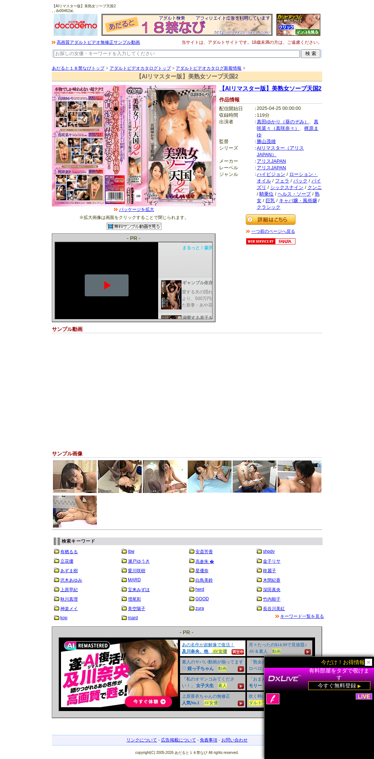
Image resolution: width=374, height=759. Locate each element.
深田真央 (271, 589)
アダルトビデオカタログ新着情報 (208, 68)
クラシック (268, 207)
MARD (134, 579)
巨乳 (270, 200)
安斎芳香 (204, 551)
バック (300, 181)
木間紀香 (271, 580)
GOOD (202, 598)
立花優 (66, 561)
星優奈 (202, 570)
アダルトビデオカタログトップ (140, 68)
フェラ (282, 181)
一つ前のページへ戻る (273, 231)
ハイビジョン (271, 174)
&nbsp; (187, 674)
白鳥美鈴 (204, 580)
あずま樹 (69, 570)
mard (133, 617)
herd (199, 589)
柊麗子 (269, 570)
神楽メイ (69, 608)
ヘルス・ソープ (294, 194)
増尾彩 (134, 599)
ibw (131, 551)
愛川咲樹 (136, 570)
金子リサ (271, 561)
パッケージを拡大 (136, 209)
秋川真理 (69, 599)
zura (199, 608)
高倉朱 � (204, 561)
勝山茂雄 (266, 141)
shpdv (269, 551)
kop (63, 617)
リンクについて (141, 740)
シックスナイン (287, 187)
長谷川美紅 (274, 608)
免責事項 (208, 740)
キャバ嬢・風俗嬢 (298, 200)
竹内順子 (271, 599)
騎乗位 (266, 194)
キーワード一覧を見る (302, 616)
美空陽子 (136, 608)
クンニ (315, 187)
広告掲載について (178, 740)
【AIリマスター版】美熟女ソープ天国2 (270, 88)
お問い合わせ (234, 740)
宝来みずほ (139, 589)
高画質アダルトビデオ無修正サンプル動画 (98, 42)
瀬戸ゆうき (139, 561)
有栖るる (69, 551)
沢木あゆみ (71, 580)
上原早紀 (69, 589)
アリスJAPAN (271, 161)
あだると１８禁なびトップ (78, 68)
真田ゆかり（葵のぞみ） (283, 121)
